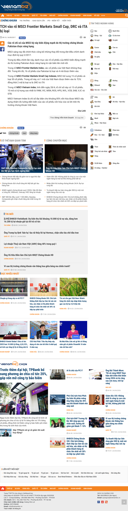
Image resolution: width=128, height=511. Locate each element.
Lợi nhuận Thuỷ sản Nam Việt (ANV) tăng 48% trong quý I (30, 244)
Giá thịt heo (34, 477)
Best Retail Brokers (65, 477)
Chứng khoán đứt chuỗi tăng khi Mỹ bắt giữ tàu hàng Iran (20, 184)
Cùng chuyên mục (56, 140)
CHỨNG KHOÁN (63, 16)
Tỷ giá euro (54, 473)
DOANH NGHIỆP (75, 16)
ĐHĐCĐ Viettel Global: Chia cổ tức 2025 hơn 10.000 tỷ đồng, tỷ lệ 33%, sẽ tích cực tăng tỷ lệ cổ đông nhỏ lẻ (14, 344)
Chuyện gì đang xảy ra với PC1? (12, 298)
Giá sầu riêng (23, 477)
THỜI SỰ (9, 16)
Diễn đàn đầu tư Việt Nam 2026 (85, 477)
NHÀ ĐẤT (52, 16)
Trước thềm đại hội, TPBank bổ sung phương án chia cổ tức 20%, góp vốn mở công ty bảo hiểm (23, 374)
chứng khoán (14, 133)
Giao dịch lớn (38, 20)
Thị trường (24, 20)
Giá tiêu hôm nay (87, 473)
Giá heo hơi (65, 473)
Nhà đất (108, 387)
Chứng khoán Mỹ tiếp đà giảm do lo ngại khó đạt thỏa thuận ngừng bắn (21, 178)
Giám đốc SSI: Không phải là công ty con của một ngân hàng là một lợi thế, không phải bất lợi (66, 178)
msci (24, 133)
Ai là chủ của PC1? (75, 370)
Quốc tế (6, 236)
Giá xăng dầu (115, 473)
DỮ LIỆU (96, 16)
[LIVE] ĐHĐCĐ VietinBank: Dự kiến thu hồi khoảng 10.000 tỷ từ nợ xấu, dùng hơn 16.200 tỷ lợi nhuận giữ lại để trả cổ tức (41, 220)
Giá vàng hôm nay (10, 473)
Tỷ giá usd (35, 473)
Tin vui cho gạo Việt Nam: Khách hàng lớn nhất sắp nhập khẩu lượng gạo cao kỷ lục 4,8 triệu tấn (73, 301)
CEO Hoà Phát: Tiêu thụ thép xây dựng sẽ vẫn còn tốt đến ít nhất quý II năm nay (43, 344)
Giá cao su (52, 477)
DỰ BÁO (17, 16)
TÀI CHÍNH (43, 16)
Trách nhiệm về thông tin (12, 508)
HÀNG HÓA (25, 16)
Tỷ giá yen (44, 473)
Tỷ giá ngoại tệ (24, 473)
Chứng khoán (9, 20)
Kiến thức (66, 20)
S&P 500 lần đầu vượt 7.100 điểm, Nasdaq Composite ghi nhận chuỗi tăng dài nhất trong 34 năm (21, 199)
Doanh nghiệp (9, 248)
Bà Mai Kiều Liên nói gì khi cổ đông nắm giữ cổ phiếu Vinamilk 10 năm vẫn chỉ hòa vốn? (73, 344)
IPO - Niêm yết (53, 20)
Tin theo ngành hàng (102, 23)
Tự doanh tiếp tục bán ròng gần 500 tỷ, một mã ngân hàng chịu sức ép (65, 191)
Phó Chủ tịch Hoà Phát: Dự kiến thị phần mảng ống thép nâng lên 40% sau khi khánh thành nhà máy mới (77, 401)
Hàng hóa (63, 309)
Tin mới (9, 214)
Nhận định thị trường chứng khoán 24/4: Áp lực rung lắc (65, 184)
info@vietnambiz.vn (15, 506)
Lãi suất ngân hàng (102, 473)
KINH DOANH (87, 16)
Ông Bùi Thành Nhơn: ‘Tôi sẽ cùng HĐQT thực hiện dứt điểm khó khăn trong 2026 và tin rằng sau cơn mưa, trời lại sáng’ (116, 377)
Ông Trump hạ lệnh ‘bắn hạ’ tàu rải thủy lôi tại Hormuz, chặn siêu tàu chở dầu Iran (41, 232)
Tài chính (7, 225)
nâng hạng (33, 133)
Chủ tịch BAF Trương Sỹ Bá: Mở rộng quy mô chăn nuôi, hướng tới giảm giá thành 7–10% (77, 422)
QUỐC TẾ (35, 16)
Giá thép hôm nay (10, 477)
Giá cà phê (75, 473)
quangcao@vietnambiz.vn (111, 498)
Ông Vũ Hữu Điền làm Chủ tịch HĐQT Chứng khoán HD (66, 169)
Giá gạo (43, 477)
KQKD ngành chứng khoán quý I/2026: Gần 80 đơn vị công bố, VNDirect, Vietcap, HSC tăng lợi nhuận (22, 191)
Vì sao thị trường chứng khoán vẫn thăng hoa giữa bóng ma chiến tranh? (37, 266)
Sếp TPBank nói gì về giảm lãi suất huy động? (29, 431)
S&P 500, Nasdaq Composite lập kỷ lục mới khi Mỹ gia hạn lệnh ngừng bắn (21, 169)
